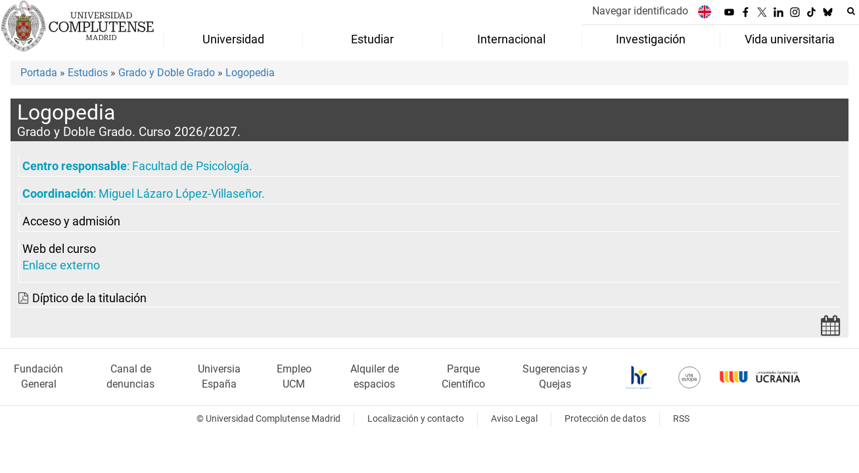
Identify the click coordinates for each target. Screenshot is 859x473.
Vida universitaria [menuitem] (790, 39)
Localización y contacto (415, 418)
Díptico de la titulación (89, 298)
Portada (38, 72)
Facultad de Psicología (190, 166)
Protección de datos (605, 418)
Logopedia (250, 72)
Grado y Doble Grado (166, 72)
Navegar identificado (640, 11)
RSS (681, 418)
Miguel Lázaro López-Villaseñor (180, 193)
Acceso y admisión (71, 221)
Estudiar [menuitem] (372, 39)
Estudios (88, 72)
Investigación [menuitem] (650, 39)
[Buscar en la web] (851, 11)
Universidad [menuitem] (233, 39)
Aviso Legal (514, 418)
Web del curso (59, 249)
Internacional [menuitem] (511, 39)
